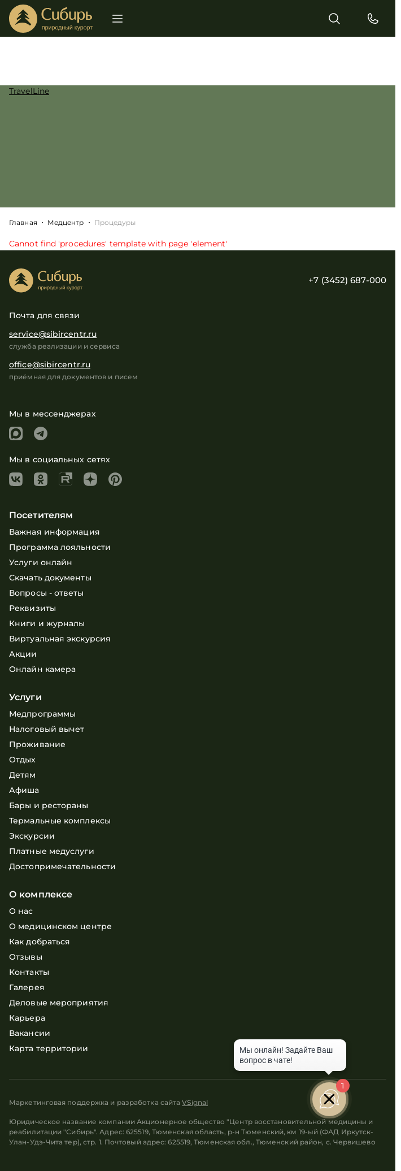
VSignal (195, 1102)
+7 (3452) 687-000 (347, 280)
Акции (23, 654)
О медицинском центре (60, 926)
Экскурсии (32, 836)
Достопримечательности (62, 866)
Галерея (27, 987)
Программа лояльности (60, 547)
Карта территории (49, 1048)
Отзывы (25, 957)
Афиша (24, 790)
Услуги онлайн (40, 562)
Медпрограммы (42, 714)
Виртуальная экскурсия (60, 639)
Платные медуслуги (51, 851)
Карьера (27, 1018)
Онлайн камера (42, 669)
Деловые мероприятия (58, 1002)
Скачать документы (50, 578)
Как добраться (39, 941)
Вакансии (29, 1033)
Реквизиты (32, 608)
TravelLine (29, 91)
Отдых (22, 759)
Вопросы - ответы (46, 593)
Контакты (29, 972)
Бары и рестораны (49, 805)
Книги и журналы (47, 623)
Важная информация (54, 532)
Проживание (37, 744)
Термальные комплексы (60, 821)
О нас (21, 911)
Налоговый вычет (47, 729)
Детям (22, 775)
